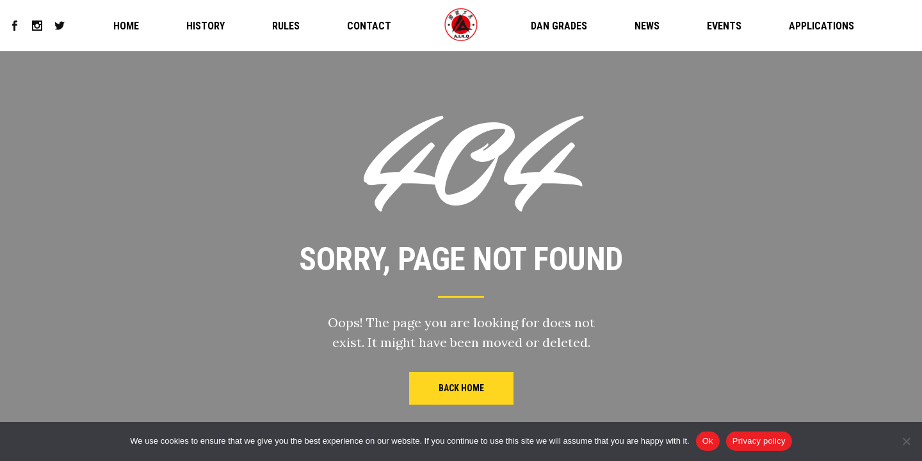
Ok (707, 441)
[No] (906, 441)
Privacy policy (759, 441)
